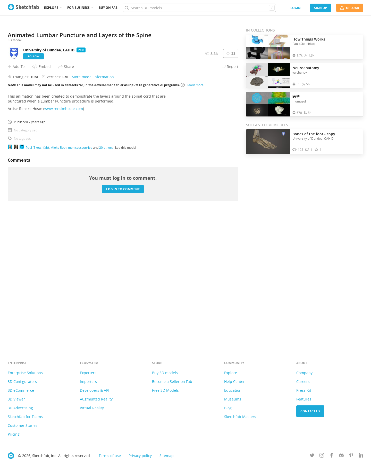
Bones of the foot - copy (313, 133)
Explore (51, 7)
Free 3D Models (165, 390)
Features (303, 399)
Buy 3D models (165, 372)
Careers (303, 381)
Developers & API (94, 390)
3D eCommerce (21, 390)
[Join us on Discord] (341, 456)
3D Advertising (20, 407)
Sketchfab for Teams (25, 416)
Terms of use (110, 455)
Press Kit (303, 390)
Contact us (310, 411)
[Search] (199, 8)
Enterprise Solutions (25, 372)
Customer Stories (22, 425)
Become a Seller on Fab (172, 381)
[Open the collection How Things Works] (268, 47)
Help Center (234, 381)
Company (304, 372)
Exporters (88, 372)
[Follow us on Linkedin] (361, 456)
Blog (228, 407)
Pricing (14, 434)
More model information (93, 206)
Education (232, 390)
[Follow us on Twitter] (312, 456)
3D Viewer (16, 399)
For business (78, 7)
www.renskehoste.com (63, 237)
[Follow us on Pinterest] (351, 456)
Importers (88, 381)
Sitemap (166, 455)
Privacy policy (140, 455)
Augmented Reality (96, 399)
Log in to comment (123, 318)
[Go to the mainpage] (23, 8)
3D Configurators (22, 381)
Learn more (192, 214)
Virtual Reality (92, 407)
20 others (106, 276)
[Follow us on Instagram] (321, 456)
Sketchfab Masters (240, 416)
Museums (232, 399)
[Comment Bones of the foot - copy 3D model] (308, 149)
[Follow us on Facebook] (331, 456)
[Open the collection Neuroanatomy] (268, 75)
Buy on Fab (108, 7)
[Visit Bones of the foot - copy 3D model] (268, 141)
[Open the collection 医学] (268, 104)
